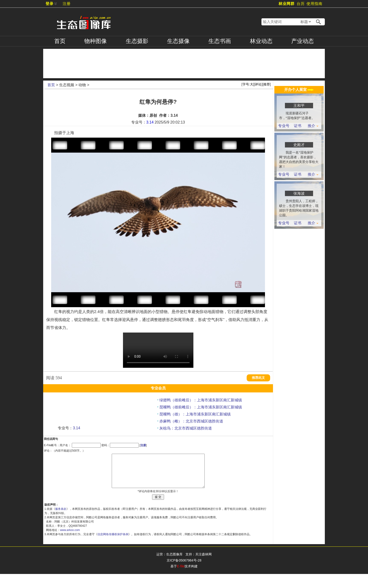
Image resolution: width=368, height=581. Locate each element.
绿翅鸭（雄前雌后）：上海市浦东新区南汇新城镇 (200, 400)
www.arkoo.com (70, 537)
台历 (301, 4)
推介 (313, 126)
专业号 (283, 126)
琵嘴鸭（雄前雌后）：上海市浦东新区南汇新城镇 (200, 407)
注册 (67, 4)
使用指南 (314, 4)
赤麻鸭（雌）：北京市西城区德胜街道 (191, 421)
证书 (297, 126)
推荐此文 (258, 378)
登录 (50, 4)
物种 (95, 41)
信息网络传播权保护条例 (112, 541)
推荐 (266, 84)
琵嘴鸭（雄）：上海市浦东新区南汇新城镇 (195, 414)
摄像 (178, 41)
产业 (302, 41)
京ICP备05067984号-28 (184, 567)
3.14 (149, 122)
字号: (247, 84)
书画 (219, 41)
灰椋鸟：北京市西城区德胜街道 (185, 428)
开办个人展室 (299, 90)
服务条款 (60, 516)
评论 (258, 84)
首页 (59, 41)
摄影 (137, 41)
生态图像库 (174, 561)
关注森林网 (203, 561)
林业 (261, 41)
